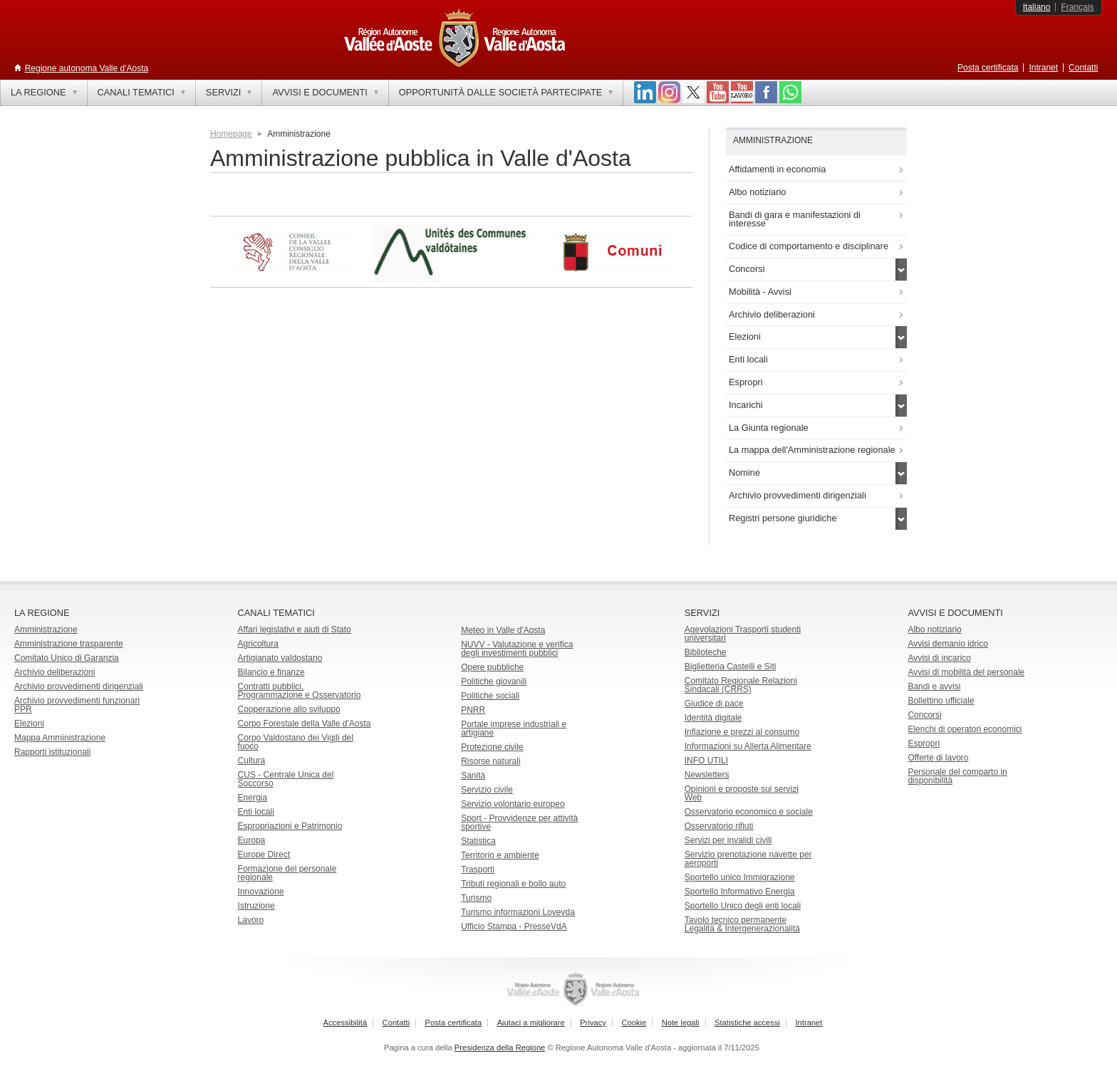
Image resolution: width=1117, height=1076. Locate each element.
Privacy (593, 1022)
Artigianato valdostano (280, 658)
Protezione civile (492, 747)
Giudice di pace (714, 704)
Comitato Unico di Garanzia (66, 658)
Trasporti (477, 869)
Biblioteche (706, 652)
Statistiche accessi (747, 1022)
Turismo (476, 898)
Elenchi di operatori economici (965, 729)
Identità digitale (713, 718)
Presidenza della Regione (500, 1047)
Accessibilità (345, 1022)
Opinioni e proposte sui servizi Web (742, 793)
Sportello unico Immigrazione (740, 877)
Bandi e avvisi (934, 686)
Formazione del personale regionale (287, 873)
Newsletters (707, 775)
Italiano (1037, 7)
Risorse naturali (490, 761)
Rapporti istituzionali (52, 752)
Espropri (924, 743)
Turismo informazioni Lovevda (518, 912)
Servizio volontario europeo (512, 804)
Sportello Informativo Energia (740, 892)
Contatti (1083, 68)
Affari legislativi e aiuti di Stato (294, 629)
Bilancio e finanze (271, 672)
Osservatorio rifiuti (719, 826)
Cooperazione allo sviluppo (289, 709)
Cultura (252, 761)
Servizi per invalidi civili (728, 840)
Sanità (473, 775)
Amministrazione (46, 629)
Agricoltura (258, 644)
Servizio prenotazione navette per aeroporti (748, 859)
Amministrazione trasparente (68, 644)
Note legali (681, 1022)
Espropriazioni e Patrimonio (290, 826)
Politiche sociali (490, 696)
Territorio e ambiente (500, 855)
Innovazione (261, 892)
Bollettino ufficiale (941, 701)
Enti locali (256, 812)
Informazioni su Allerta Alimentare (748, 746)
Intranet (1043, 68)
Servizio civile (487, 790)
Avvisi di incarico (939, 658)
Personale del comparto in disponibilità (957, 776)
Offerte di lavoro (938, 758)
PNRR (473, 710)
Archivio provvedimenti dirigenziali (78, 686)
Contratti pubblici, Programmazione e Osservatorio (299, 690)
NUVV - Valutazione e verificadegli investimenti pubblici (517, 648)
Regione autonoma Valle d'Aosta (87, 68)
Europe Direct (264, 855)
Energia (252, 798)
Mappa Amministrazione (59, 738)
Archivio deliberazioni (54, 672)
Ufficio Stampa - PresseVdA (514, 926)
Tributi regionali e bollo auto (513, 884)
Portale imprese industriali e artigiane (513, 728)
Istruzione (256, 906)
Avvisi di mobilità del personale (966, 672)
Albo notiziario (934, 629)
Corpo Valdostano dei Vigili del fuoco (295, 742)
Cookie (633, 1022)
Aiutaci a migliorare (531, 1022)
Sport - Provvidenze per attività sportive (519, 822)
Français (1077, 7)
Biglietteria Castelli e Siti (730, 667)
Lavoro (251, 920)
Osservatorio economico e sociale (749, 812)
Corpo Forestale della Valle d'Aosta (304, 723)
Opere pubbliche (492, 667)
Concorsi (924, 715)
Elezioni (29, 723)
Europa (252, 840)
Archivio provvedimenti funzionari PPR (77, 705)
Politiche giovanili (493, 681)
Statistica (478, 841)
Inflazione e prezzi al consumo (742, 732)
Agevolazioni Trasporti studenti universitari (743, 634)
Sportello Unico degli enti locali (743, 906)
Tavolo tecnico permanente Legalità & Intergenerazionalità (742, 924)
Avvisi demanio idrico (948, 644)
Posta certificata (987, 68)
